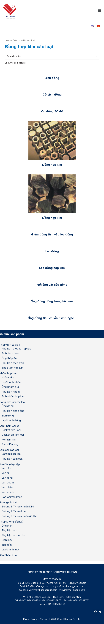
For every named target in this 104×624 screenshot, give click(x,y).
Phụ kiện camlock (12, 458)
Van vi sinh (8, 492)
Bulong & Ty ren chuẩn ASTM (19, 516)
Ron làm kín (9, 439)
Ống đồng (8, 406)
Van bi (5, 473)
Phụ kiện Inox (10, 530)
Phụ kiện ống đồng (13, 410)
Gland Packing (10, 444)
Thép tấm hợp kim (12, 367)
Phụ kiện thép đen (13, 363)
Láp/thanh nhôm (11, 382)
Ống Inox (7, 525)
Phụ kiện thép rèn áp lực (16, 348)
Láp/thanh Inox (10, 549)
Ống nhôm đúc (10, 386)
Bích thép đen (10, 353)
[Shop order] (52, 56)
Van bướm (8, 482)
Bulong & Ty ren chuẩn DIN (18, 506)
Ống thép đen (10, 358)
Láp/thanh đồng (11, 420)
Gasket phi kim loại (13, 434)
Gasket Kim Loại (11, 430)
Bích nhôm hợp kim (13, 396)
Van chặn (7, 487)
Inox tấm (7, 544)
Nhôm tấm (8, 377)
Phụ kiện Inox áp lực (13, 535)
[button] (99, 10)
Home (8, 40)
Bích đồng (8, 415)
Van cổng (7, 477)
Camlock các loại (11, 453)
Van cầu (6, 468)
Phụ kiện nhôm (11, 391)
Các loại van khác (12, 497)
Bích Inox (7, 539)
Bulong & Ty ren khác (14, 511)
